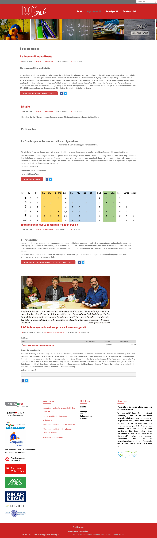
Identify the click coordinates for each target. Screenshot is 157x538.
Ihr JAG (79, 11)
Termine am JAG (129, 11)
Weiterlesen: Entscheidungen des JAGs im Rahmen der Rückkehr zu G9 (48, 262)
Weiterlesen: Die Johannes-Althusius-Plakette (38, 93)
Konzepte (38, 61)
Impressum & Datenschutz (78, 531)
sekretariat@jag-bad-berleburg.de (47, 535)
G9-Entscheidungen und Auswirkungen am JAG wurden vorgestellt (53, 327)
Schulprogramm (49, 61)
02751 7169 (27, 535)
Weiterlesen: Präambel (32, 179)
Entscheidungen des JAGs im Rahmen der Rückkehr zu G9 (49, 224)
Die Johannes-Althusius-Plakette (36, 56)
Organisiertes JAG (94, 11)
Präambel (25, 106)
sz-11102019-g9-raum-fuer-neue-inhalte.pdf (38, 346)
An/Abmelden (78, 527)
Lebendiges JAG (112, 11)
